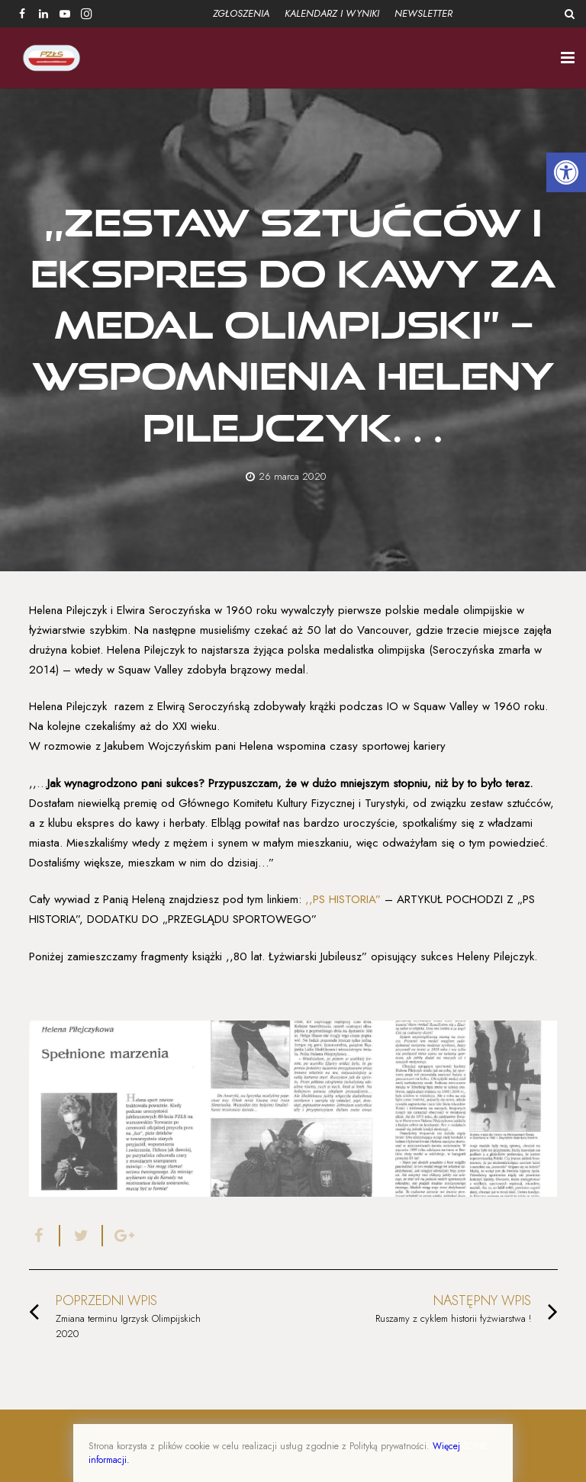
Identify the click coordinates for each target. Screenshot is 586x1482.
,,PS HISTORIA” (341, 899)
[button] (566, 172)
